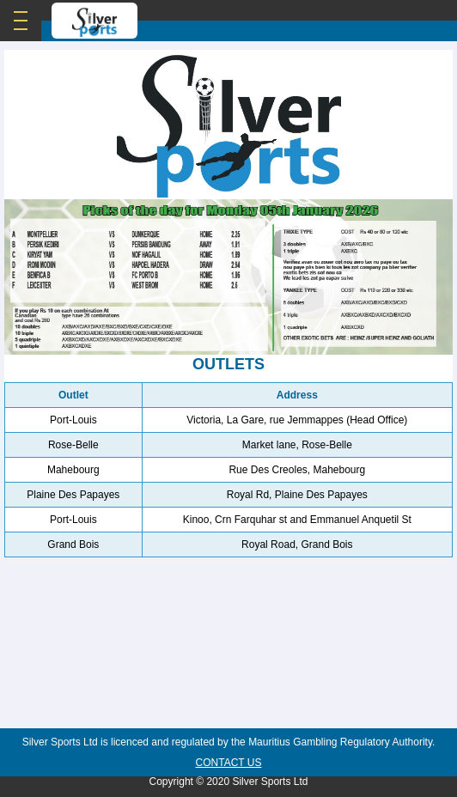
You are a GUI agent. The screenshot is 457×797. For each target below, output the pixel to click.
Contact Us (229, 763)
